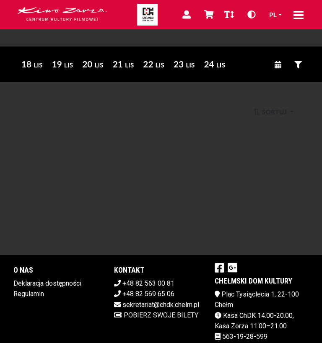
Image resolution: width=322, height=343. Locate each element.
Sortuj (270, 112)
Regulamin (28, 294)
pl (273, 14)
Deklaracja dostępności (47, 283)
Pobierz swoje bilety (156, 315)
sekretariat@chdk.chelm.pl (160, 305)
